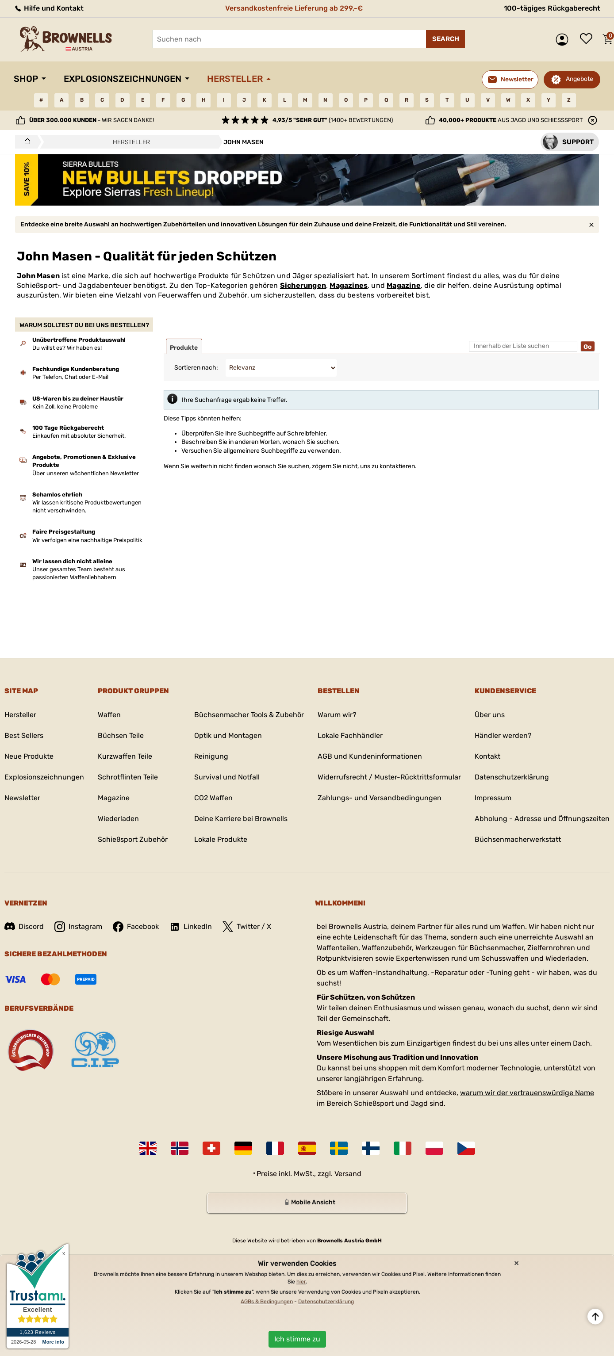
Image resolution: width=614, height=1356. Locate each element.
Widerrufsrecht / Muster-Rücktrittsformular (389, 777)
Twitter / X (247, 926)
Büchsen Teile (121, 735)
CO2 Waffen (213, 798)
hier (301, 1282)
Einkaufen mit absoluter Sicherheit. (79, 435)
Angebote (579, 79)
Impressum (493, 798)
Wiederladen (118, 818)
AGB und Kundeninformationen (370, 756)
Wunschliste (588, 39)
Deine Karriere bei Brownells (241, 818)
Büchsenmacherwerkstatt (518, 839)
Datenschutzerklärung (512, 777)
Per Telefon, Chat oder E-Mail (70, 377)
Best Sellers (23, 735)
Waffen (109, 714)
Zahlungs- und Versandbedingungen (379, 798)
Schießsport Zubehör (133, 839)
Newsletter (22, 798)
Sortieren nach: (196, 367)
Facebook (136, 926)
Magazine (404, 285)
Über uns (490, 714)
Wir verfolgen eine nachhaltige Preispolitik (87, 540)
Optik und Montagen (228, 735)
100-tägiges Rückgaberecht (552, 8)
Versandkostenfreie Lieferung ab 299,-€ (294, 8)
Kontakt (487, 756)
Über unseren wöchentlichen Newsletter (85, 473)
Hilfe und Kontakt (49, 8)
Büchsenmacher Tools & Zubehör (249, 714)
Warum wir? (337, 714)
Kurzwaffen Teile (125, 756)
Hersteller (235, 78)
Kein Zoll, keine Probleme (65, 406)
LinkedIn (190, 926)
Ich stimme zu (297, 1339)
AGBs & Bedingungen (267, 1302)
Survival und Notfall (227, 777)
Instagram (78, 926)
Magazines (349, 285)
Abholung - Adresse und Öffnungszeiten (542, 818)
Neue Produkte (29, 756)
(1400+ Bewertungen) (332, 120)
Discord (24, 926)
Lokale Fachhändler (350, 735)
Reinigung (211, 756)
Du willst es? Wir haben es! (67, 347)
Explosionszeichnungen (122, 78)
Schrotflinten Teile (128, 777)
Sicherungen (303, 285)
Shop (26, 78)
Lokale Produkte (220, 839)
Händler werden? (503, 735)
